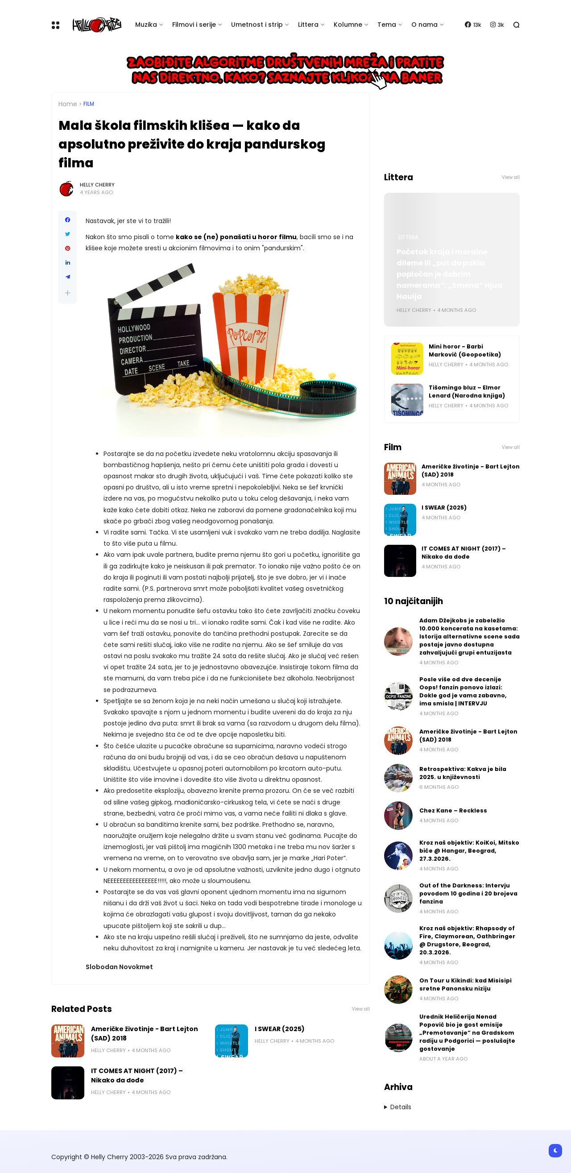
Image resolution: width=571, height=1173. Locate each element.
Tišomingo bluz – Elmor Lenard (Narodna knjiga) (467, 391)
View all (361, 1009)
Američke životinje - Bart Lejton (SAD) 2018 (144, 1033)
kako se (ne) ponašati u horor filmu (236, 236)
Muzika (146, 24)
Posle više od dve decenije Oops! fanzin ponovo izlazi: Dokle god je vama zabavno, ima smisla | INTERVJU (463, 691)
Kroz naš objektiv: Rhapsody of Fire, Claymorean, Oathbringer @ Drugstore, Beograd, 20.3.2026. (467, 940)
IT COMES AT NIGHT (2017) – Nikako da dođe (137, 1075)
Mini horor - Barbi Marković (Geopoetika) (465, 350)
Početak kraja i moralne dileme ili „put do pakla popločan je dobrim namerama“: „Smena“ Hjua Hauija (449, 274)
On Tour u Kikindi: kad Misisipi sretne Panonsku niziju (465, 984)
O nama (424, 24)
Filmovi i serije (194, 24)
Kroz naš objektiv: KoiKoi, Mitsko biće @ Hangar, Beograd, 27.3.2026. (469, 850)
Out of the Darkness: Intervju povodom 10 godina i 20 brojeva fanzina (468, 893)
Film (88, 104)
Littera (308, 24)
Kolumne (348, 24)
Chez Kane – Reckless (453, 810)
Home (67, 103)
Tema (386, 24)
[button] (67, 293)
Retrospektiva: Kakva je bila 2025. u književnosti (462, 773)
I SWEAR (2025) (280, 1028)
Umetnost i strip (257, 24)
